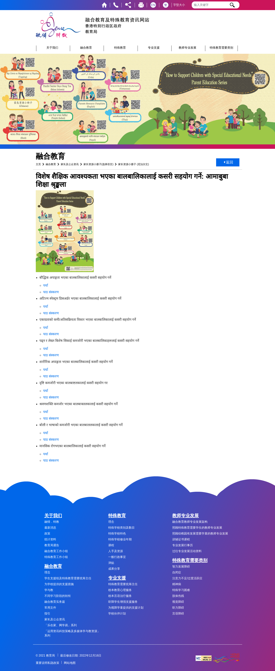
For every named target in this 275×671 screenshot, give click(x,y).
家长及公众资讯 (70, 164)
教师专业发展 (185, 515)
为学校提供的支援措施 (59, 584)
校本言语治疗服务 (120, 595)
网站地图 (70, 662)
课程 (111, 545)
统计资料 (50, 539)
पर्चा (45, 285)
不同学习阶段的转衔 (57, 595)
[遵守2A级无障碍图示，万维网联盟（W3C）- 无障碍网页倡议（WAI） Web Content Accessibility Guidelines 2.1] (204, 658)
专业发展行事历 (182, 545)
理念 (47, 572)
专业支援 (117, 577)
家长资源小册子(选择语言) (98, 164)
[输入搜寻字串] (215, 4)
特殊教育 (117, 515)
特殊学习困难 (181, 590)
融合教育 (51, 164)
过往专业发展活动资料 (187, 551)
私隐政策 (53, 662)
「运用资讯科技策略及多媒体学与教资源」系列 (72, 633)
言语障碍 (178, 613)
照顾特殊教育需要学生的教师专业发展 (197, 527)
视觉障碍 (178, 601)
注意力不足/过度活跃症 (187, 578)
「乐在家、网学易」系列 (60, 625)
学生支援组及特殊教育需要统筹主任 (67, 578)
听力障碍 (178, 607)
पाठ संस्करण (51, 292)
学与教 (48, 590)
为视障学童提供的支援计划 (125, 607)
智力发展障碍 (181, 566)
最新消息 (50, 527)
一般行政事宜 (117, 557)
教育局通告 (51, 545)
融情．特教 (51, 521)
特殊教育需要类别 (189, 560)
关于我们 (53, 515)
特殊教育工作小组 (56, 557)
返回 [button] (228, 162)
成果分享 (114, 568)
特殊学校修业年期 (120, 539)
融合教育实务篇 (54, 601)
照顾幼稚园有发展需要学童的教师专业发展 (200, 533)
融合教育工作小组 (56, 551)
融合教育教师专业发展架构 (189, 521)
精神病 (176, 584)
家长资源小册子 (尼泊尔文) (133, 164)
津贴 (111, 562)
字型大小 (179, 4)
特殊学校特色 (117, 533)
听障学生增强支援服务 (123, 601)
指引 (47, 613)
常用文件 (50, 607)
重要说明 (42, 662)
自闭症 (176, 572)
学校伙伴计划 (117, 613)
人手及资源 (115, 551)
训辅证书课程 (181, 539)
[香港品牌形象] (226, 658)
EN (153, 5)
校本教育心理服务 (120, 590)
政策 (47, 533)
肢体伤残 (178, 595)
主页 (38, 164)
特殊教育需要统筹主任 (123, 584)
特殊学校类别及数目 (121, 527)
